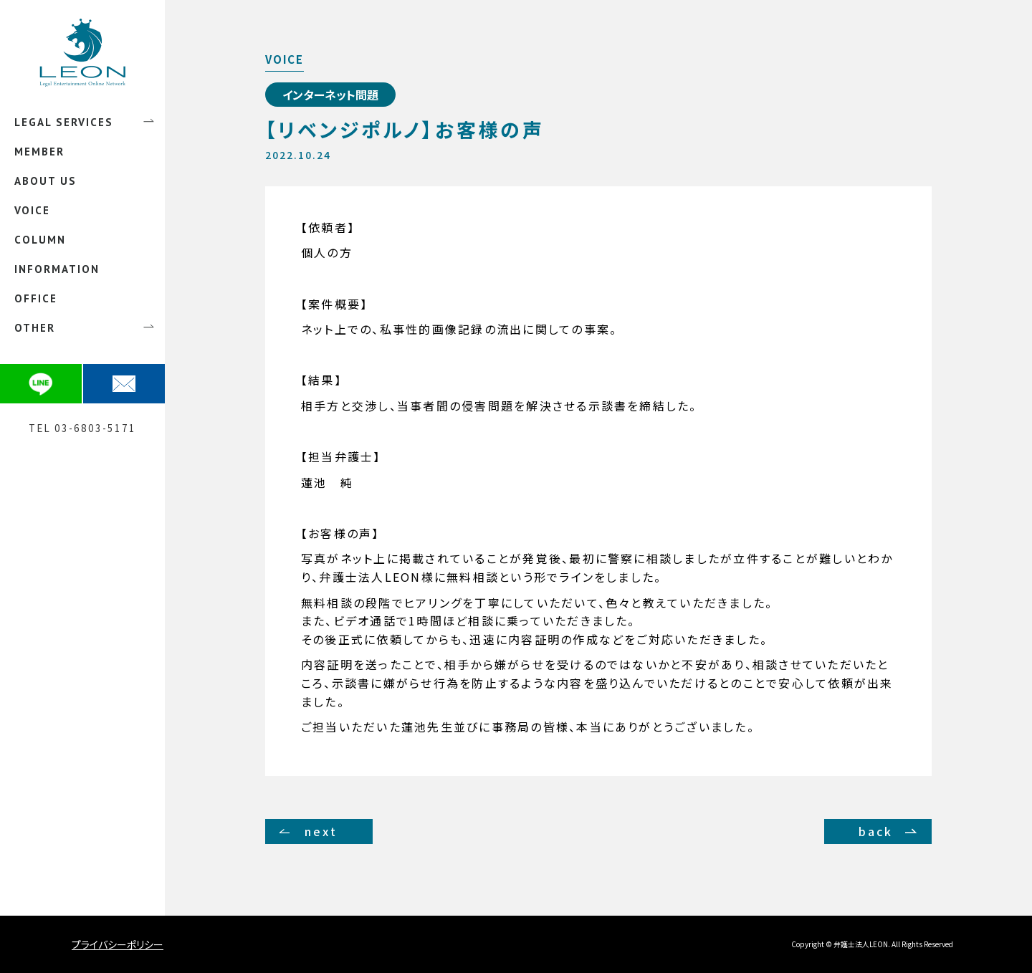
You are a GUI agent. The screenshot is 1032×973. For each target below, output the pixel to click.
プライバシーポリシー (117, 944)
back (876, 831)
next (321, 831)
